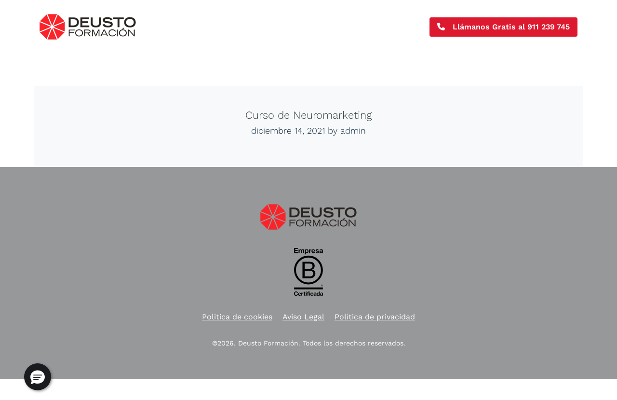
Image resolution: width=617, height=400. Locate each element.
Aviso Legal (303, 316)
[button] (37, 376)
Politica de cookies (237, 316)
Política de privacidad (375, 316)
